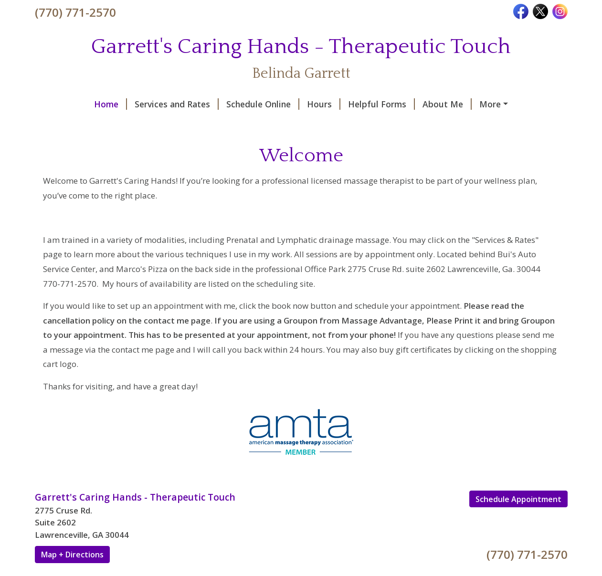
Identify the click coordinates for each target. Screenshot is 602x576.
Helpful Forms (329, 104)
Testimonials (161, 124)
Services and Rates (125, 104)
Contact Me (456, 104)
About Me (395, 104)
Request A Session (237, 124)
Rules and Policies (83, 124)
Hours (272, 104)
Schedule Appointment (518, 519)
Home (58, 104)
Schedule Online (211, 104)
